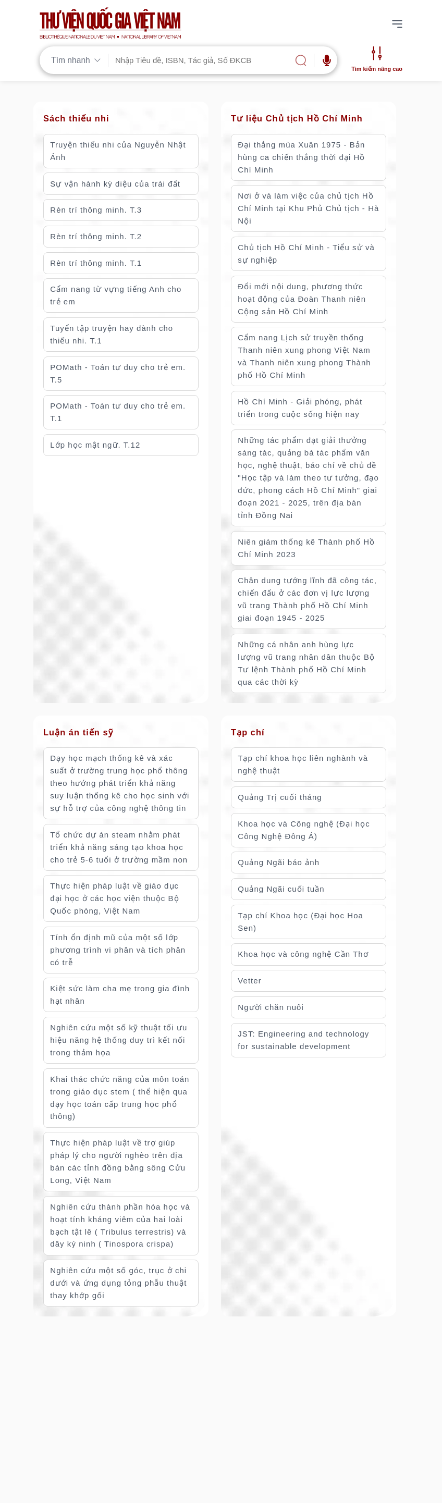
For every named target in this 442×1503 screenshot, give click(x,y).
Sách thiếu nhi (76, 118)
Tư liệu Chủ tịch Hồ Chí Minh (297, 118)
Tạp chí (248, 732)
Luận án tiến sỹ (78, 732)
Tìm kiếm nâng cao (376, 69)
